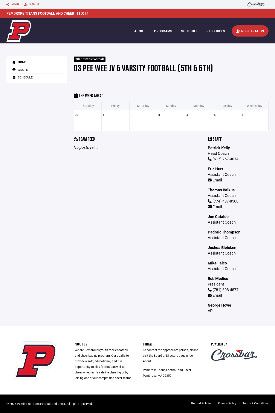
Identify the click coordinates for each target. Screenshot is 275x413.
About (139, 31)
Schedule (189, 31)
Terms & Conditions (256, 403)
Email (215, 180)
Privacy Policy (227, 403)
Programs (163, 31)
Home (18, 62)
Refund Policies (201, 403)
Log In (12, 4)
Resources (215, 31)
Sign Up (31, 4)
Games (19, 70)
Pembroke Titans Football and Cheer (40, 13)
